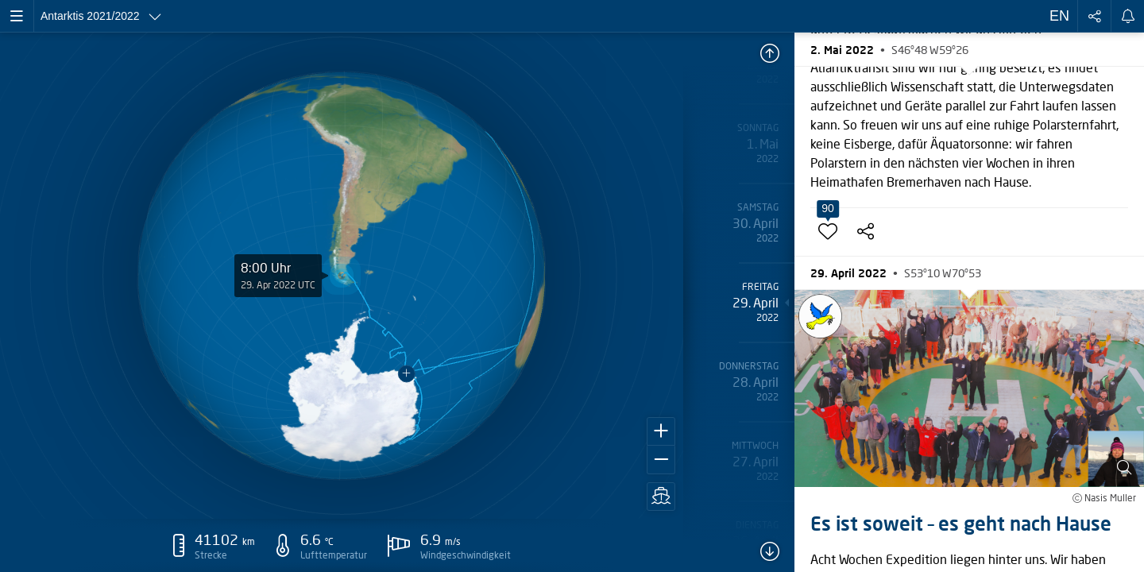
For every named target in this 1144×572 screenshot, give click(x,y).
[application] (341, 275)
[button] (661, 431)
